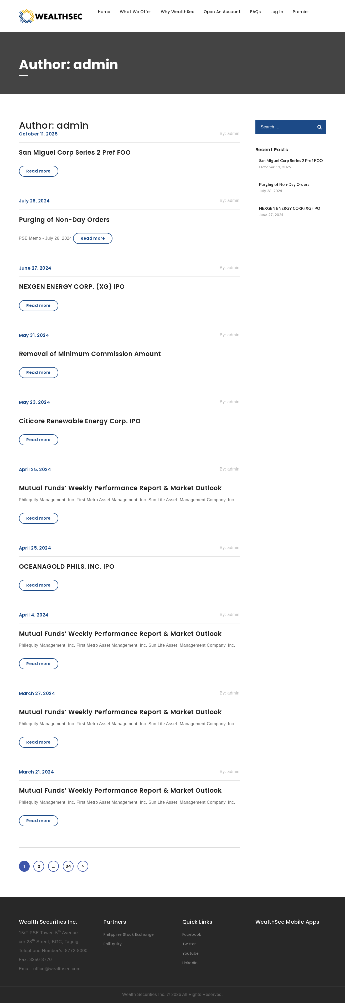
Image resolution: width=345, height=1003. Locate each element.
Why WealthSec (177, 11)
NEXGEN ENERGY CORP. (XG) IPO (72, 286)
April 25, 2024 (35, 469)
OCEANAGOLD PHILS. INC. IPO (66, 566)
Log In (276, 11)
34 (69, 865)
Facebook (191, 934)
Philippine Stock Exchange (129, 934)
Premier (301, 11)
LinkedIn (190, 962)
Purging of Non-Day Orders (64, 219)
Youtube (190, 953)
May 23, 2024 (34, 402)
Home (104, 11)
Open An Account (222, 11)
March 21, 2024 (36, 772)
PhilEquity (113, 944)
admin (234, 133)
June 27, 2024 (35, 268)
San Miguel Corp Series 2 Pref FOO (75, 152)
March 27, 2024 (37, 693)
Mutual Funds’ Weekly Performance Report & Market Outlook (120, 488)
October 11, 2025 (38, 134)
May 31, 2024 (34, 335)
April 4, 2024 (34, 615)
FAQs (255, 11)
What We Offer (135, 11)
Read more (38, 171)
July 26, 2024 (34, 201)
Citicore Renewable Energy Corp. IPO (80, 421)
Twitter (189, 944)
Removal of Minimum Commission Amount (90, 353)
